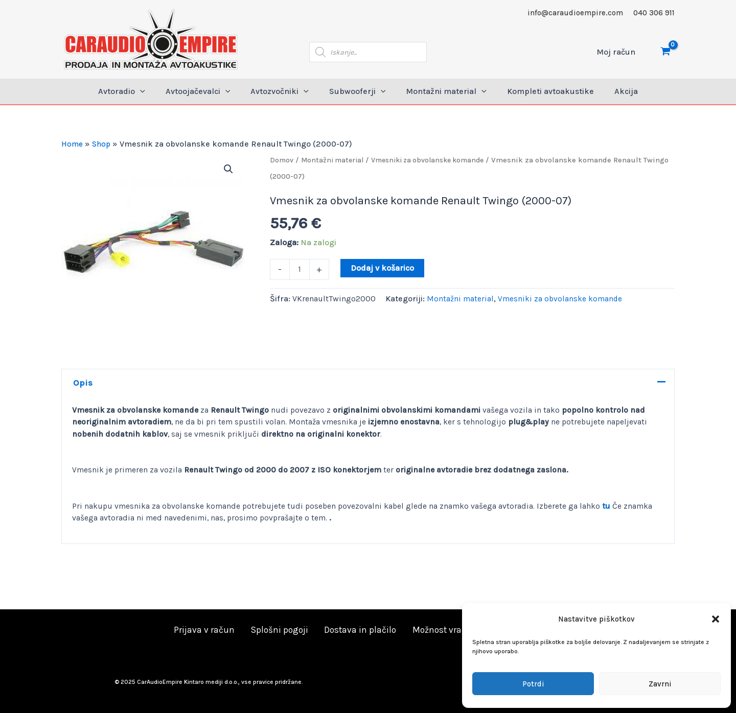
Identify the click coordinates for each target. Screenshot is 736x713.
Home (72, 144)
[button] (715, 619)
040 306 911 (654, 12)
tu (613, 510)
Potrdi (533, 683)
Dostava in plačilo (357, 629)
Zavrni (660, 683)
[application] (152, 91)
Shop (103, 144)
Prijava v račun (207, 629)
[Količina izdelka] (300, 270)
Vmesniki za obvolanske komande (437, 160)
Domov (282, 160)
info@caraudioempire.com (575, 12)
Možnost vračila (439, 629)
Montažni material (335, 160)
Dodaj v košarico (383, 268)
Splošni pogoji (279, 629)
